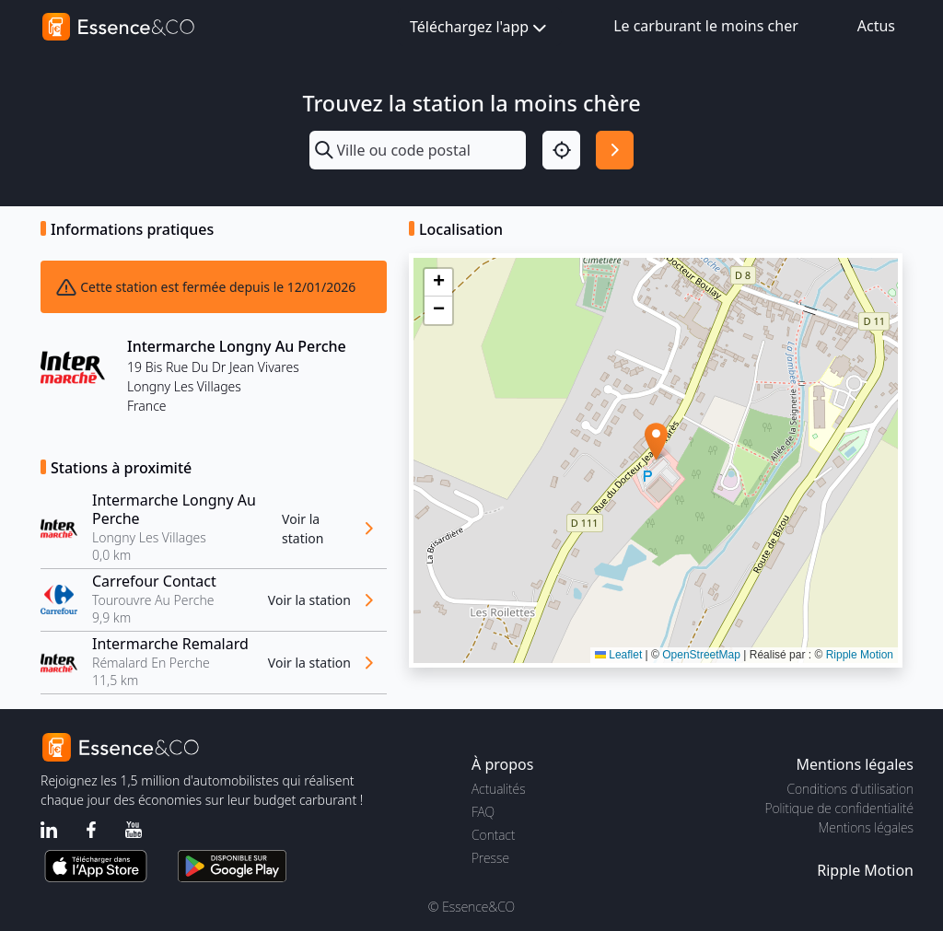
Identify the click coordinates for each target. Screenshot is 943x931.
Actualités (499, 788)
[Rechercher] (615, 150)
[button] (656, 441)
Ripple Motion (859, 654)
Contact (493, 835)
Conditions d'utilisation (850, 788)
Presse (490, 858)
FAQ (483, 811)
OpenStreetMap (701, 654)
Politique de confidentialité (839, 808)
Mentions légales (866, 827)
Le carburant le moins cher (705, 26)
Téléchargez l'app (480, 28)
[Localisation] (561, 150)
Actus (876, 26)
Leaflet (618, 654)
